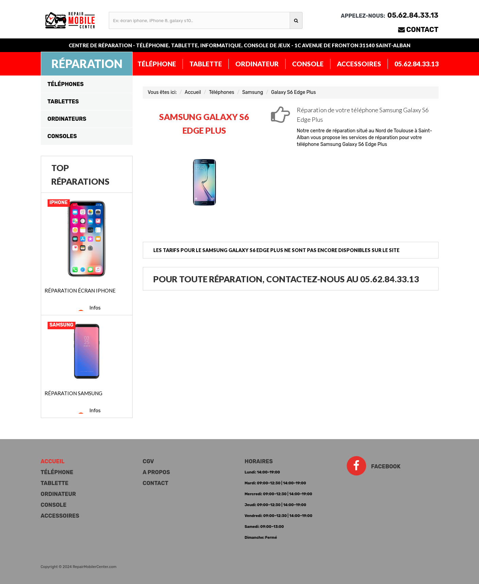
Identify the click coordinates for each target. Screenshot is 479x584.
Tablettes (63, 101)
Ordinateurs (67, 119)
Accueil (193, 92)
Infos (95, 308)
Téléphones (66, 84)
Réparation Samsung (73, 393)
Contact (422, 30)
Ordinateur (257, 64)
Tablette (205, 64)
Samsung (252, 92)
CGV (148, 461)
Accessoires (359, 64)
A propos (156, 472)
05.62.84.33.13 (416, 64)
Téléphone (156, 64)
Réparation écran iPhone (80, 290)
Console (308, 64)
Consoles (62, 136)
